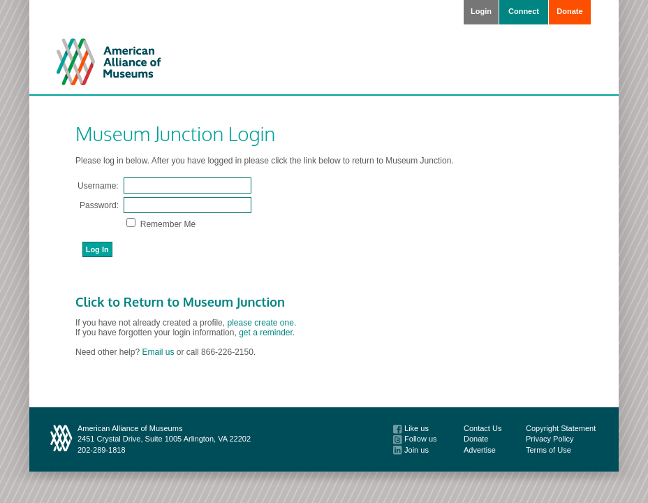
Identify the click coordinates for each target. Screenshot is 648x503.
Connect (523, 11)
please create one (260, 323)
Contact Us (482, 428)
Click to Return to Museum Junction (180, 301)
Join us (411, 450)
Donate (569, 11)
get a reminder (266, 332)
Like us (411, 428)
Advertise (480, 450)
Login (481, 11)
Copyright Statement (561, 428)
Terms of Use (548, 450)
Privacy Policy (549, 439)
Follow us (415, 439)
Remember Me (167, 224)
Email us (158, 352)
